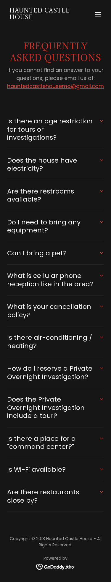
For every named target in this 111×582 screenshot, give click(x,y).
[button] (98, 14)
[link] (41, 17)
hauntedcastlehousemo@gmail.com (55, 86)
